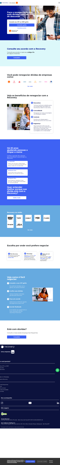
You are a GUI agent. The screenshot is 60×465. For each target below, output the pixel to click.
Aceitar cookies (30, 461)
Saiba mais (16, 197)
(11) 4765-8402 (30, 256)
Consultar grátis (22, 25)
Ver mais (30, 86)
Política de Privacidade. (12, 462)
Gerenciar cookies (42, 461)
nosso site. (11, 257)
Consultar (16, 57)
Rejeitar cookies (51, 461)
